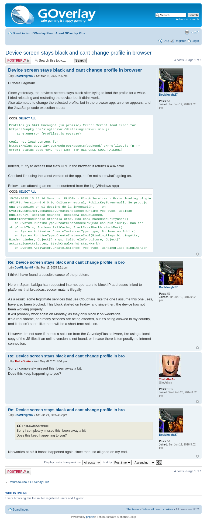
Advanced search (187, 19)
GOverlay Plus (42, 33)
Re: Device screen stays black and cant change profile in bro (66, 262)
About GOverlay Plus (70, 33)
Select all (27, 118)
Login (195, 40)
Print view (187, 32)
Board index (21, 33)
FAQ (166, 40)
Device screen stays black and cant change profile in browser (78, 53)
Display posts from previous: (72, 462)
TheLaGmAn (22, 361)
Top (197, 254)
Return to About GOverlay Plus (29, 482)
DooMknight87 (24, 76)
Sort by (117, 462)
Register (180, 40)
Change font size (195, 32)
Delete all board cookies (157, 509)
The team (132, 509)
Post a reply (18, 60)
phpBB (90, 516)
